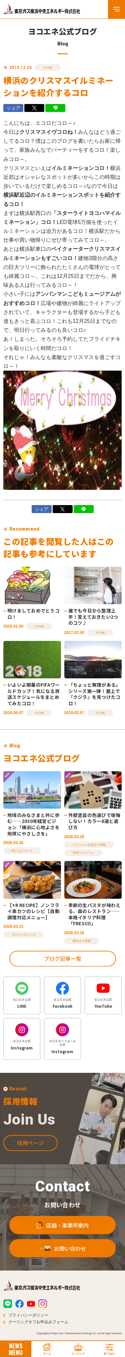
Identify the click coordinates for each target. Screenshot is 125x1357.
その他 (47, 67)
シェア (13, 108)
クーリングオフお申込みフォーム (38, 1322)
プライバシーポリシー (28, 1315)
